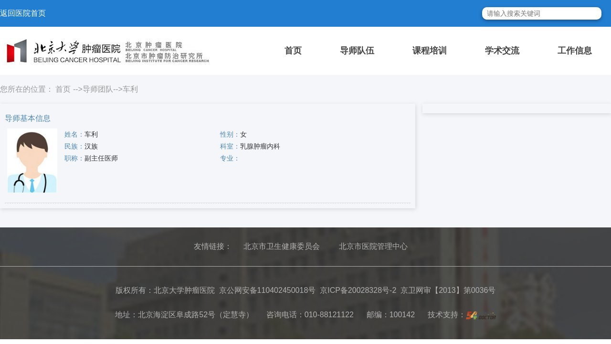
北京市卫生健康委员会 (281, 246)
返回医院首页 (23, 13)
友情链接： (213, 246)
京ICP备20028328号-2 (358, 290)
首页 (293, 50)
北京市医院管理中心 (373, 246)
